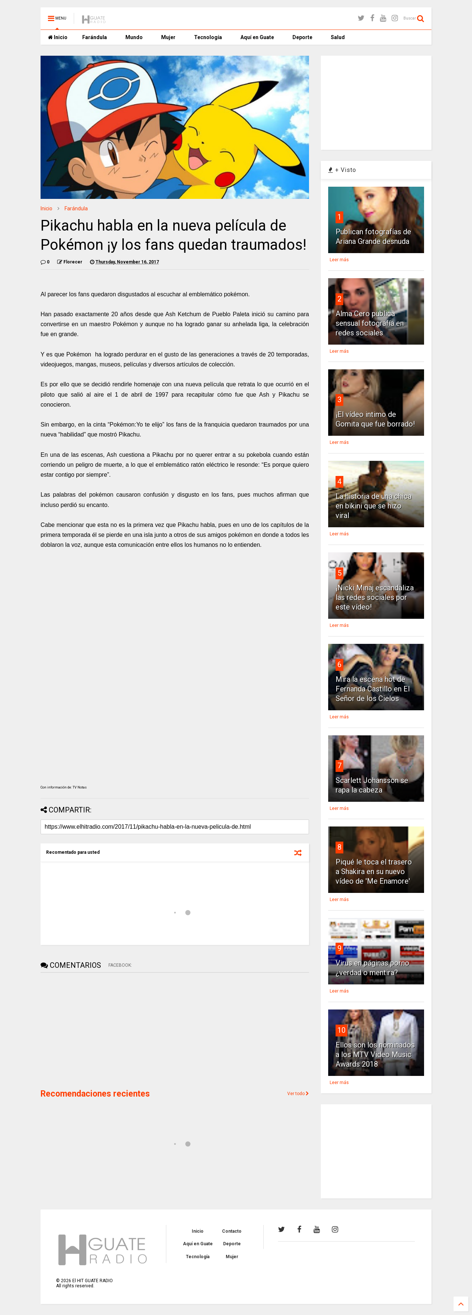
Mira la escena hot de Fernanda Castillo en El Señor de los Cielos (373, 689)
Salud (338, 37)
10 (341, 1030)
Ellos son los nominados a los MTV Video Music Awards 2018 (375, 1054)
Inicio (57, 37)
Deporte (302, 37)
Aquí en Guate (257, 37)
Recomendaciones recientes (95, 1094)
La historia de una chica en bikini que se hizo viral (374, 506)
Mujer (168, 37)
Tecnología (208, 37)
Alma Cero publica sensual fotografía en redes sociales (370, 323)
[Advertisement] (96, 1030)
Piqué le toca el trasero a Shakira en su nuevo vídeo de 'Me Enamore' (374, 871)
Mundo (134, 37)
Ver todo (298, 1093)
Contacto (232, 1231)
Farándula (94, 37)
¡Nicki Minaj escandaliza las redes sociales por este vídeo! (375, 597)
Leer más (339, 259)
